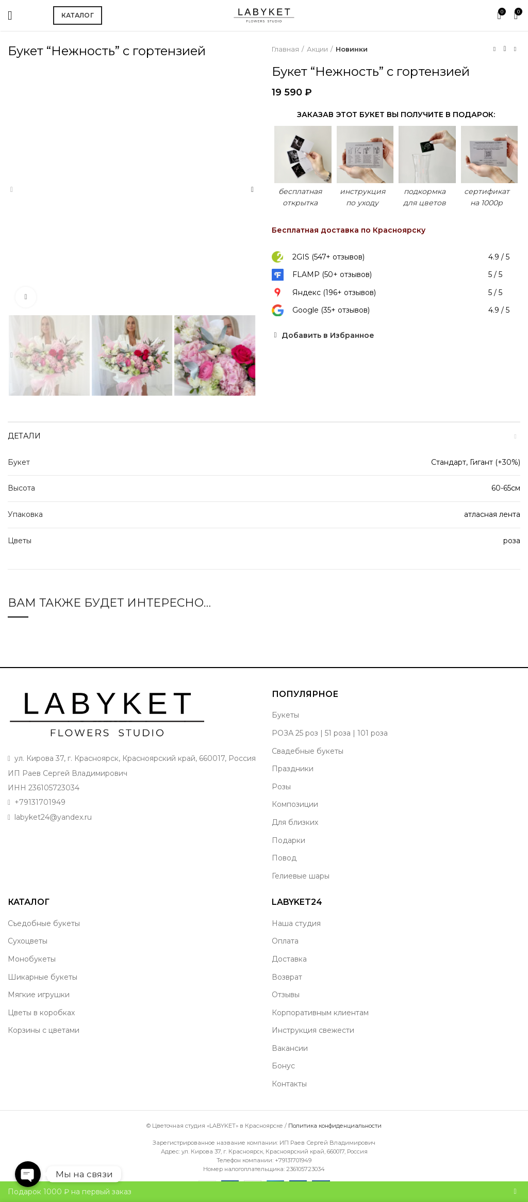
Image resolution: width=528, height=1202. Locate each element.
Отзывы (286, 994)
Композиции (295, 804)
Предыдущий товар (494, 49)
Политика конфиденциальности (335, 1125)
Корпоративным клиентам (320, 1012)
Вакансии (290, 1048)
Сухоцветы (27, 941)
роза (511, 540)
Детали (24, 436)
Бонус (283, 1065)
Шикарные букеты (42, 977)
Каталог (77, 15)
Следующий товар (515, 49)
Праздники (293, 768)
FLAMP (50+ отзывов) (332, 274)
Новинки (352, 49)
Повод (284, 858)
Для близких (295, 822)
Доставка (289, 959)
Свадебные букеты (307, 751)
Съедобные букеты (44, 923)
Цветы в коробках (41, 1012)
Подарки (288, 840)
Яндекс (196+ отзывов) (334, 292)
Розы (281, 786)
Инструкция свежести (313, 1030)
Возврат (287, 977)
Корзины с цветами (43, 1030)
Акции (317, 49)
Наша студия (296, 923)
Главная (285, 49)
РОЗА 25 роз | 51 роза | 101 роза (330, 733)
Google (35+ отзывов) (331, 310)
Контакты (289, 1084)
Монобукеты (32, 959)
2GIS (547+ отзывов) (328, 257)
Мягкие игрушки (39, 994)
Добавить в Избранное (328, 335)
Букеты (285, 715)
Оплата (285, 941)
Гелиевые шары (300, 876)
